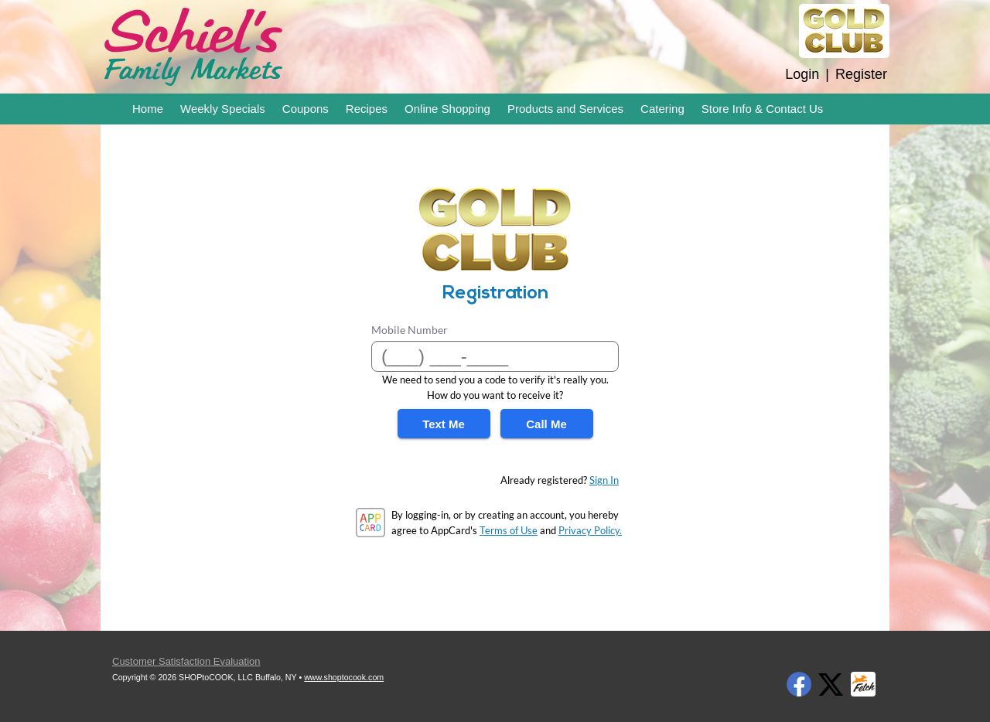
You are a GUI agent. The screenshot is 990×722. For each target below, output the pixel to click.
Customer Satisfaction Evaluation (186, 661)
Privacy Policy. (590, 530)
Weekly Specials (222, 108)
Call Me (546, 424)
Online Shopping (447, 108)
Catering (662, 108)
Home (147, 108)
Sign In (604, 480)
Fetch (863, 684)
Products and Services (565, 108)
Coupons (305, 108)
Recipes (366, 108)
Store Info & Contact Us (763, 108)
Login (802, 74)
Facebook (799, 684)
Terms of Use (509, 530)
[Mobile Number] (495, 356)
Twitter (830, 684)
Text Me (443, 424)
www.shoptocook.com (344, 677)
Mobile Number (409, 329)
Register (861, 74)
